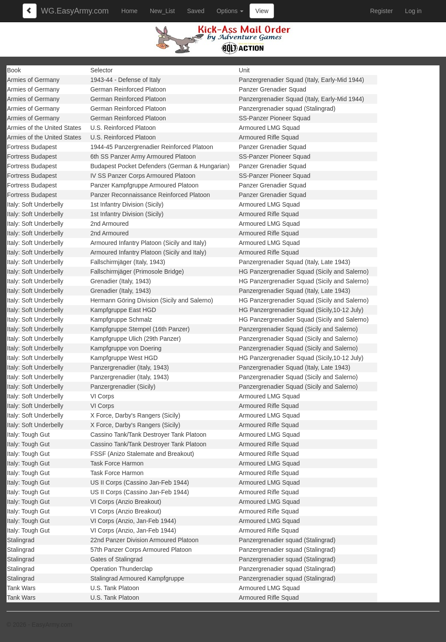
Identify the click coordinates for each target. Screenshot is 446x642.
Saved (196, 10)
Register (381, 10)
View (261, 10)
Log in (413, 10)
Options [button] (229, 10)
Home (130, 10)
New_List (162, 10)
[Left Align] (30, 10)
